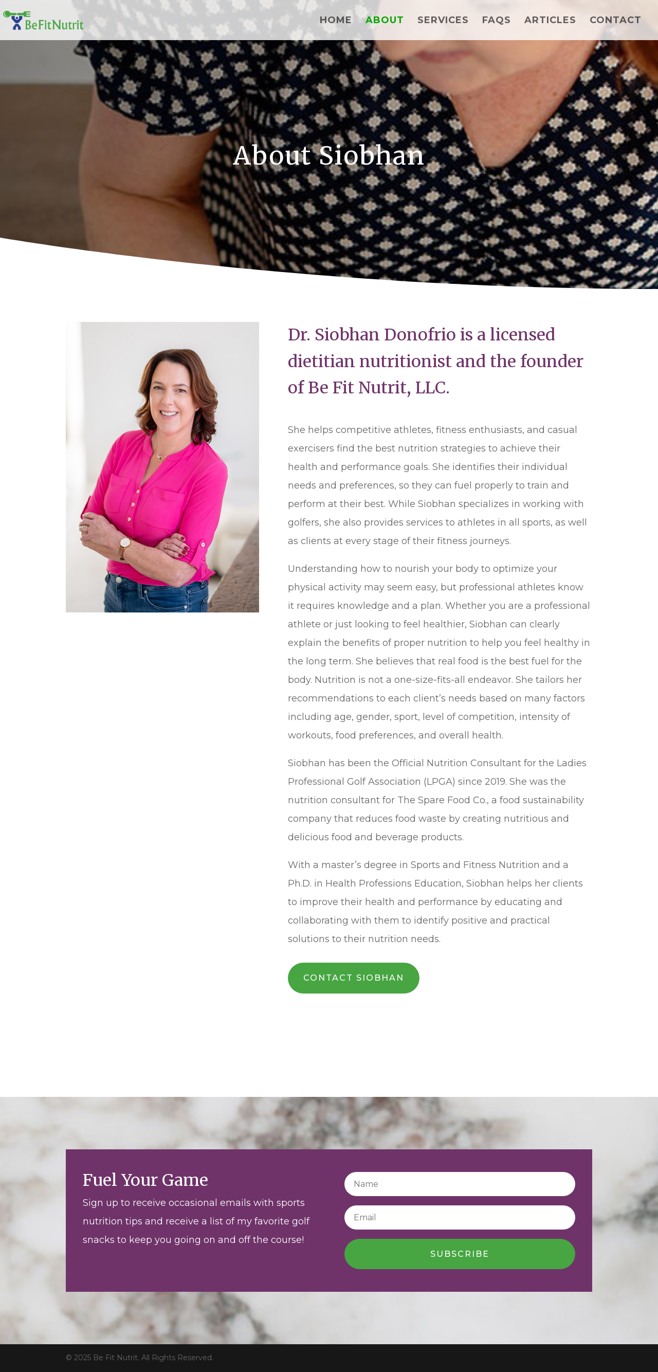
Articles (550, 21)
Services (443, 21)
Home (336, 21)
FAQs (496, 21)
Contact (616, 21)
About (384, 21)
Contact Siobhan (353, 978)
